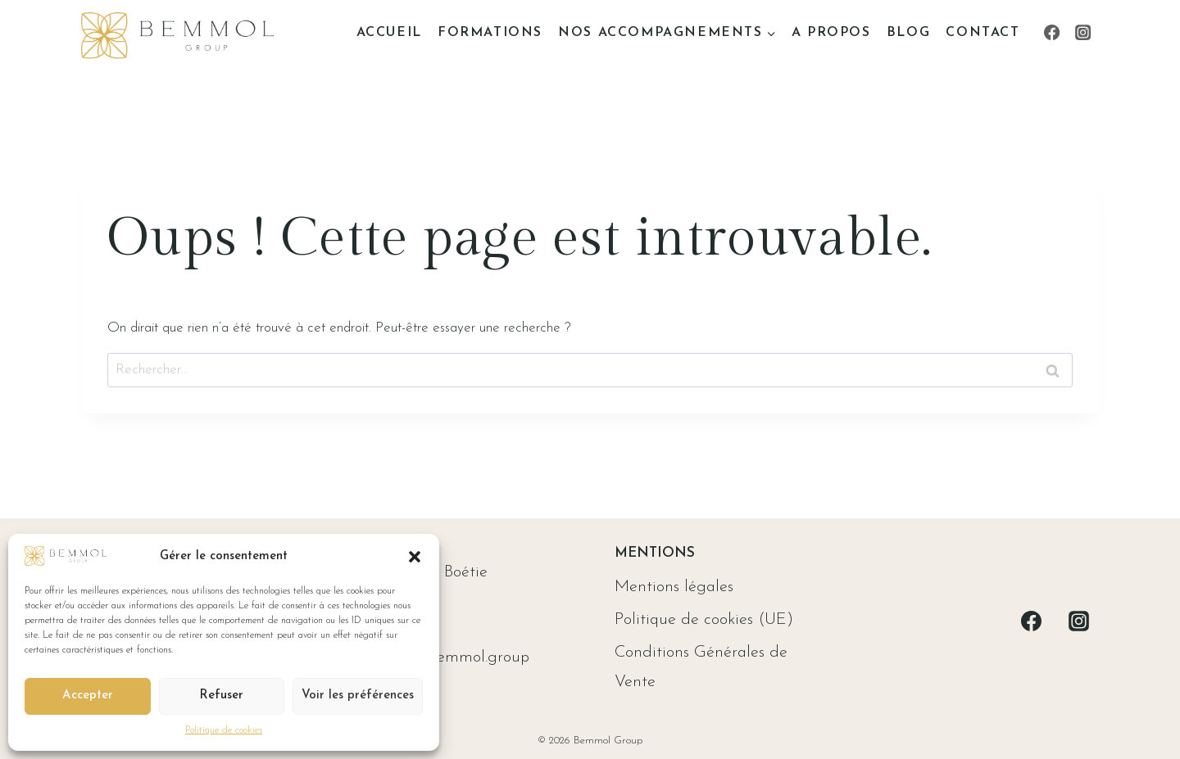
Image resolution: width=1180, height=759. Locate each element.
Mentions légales (674, 587)
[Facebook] (1051, 32)
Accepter (87, 695)
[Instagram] (1083, 32)
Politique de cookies (223, 730)
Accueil (389, 32)
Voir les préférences (358, 695)
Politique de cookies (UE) (704, 620)
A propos (831, 32)
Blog (908, 32)
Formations (490, 32)
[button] (414, 557)
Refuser (221, 695)
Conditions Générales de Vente (701, 667)
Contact (982, 32)
